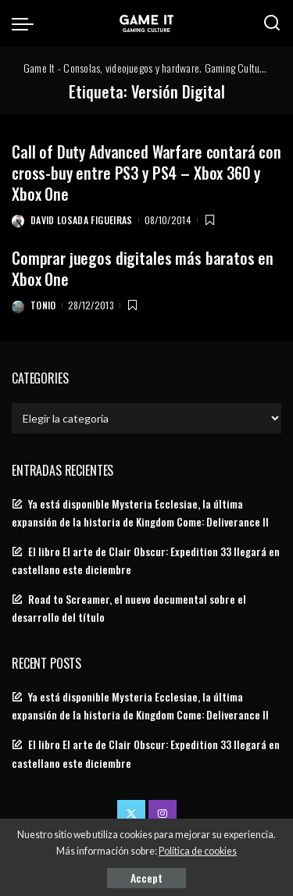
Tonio (43, 305)
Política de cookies (198, 851)
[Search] (272, 23)
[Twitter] (131, 814)
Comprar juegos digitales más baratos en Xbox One (142, 268)
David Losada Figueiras (81, 220)
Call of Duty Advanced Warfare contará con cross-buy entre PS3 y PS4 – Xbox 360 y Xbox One (146, 172)
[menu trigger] (26, 23)
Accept (146, 877)
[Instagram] (162, 814)
